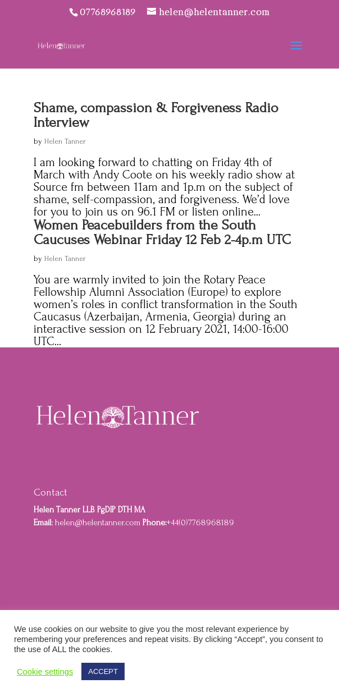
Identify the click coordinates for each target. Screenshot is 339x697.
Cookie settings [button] (45, 671)
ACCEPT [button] (103, 671)
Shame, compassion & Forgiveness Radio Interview (156, 115)
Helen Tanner (65, 141)
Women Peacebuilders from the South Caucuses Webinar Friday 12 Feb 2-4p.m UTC (162, 232)
